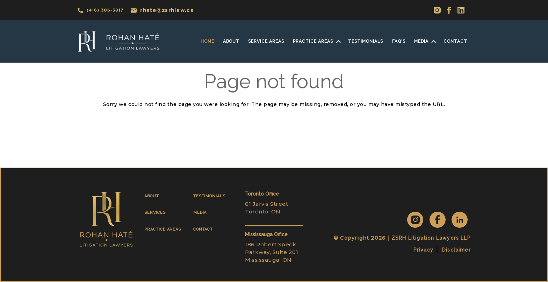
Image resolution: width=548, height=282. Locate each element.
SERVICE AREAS (266, 41)
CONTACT (203, 229)
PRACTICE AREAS (162, 229)
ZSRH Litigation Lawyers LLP (431, 238)
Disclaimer (456, 250)
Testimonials (365, 41)
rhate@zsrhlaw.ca (162, 10)
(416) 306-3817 (100, 10)
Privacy (423, 250)
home (207, 41)
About (231, 41)
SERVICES (154, 212)
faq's (398, 41)
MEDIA (421, 41)
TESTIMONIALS (209, 196)
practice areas (313, 41)
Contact (455, 41)
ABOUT (151, 196)
